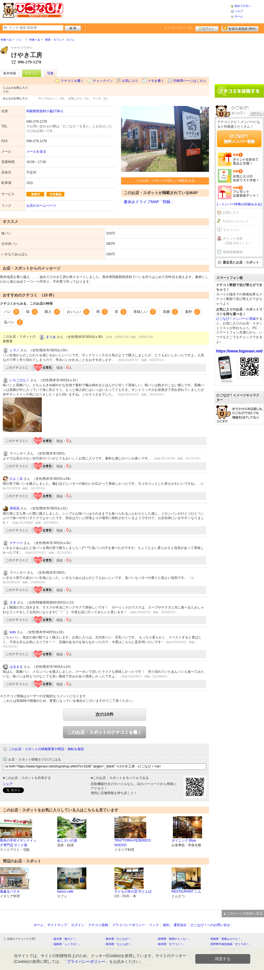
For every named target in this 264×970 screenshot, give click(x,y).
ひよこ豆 (16, 479)
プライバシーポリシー (128, 925)
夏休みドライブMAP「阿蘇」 (149, 202)
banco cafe (65, 891)
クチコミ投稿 (98, 925)
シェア (8, 784)
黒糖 (170, 312)
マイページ (231, 230)
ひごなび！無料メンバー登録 (239, 139)
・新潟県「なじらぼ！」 (118, 944)
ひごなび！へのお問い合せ (210, 925)
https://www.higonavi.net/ (239, 351)
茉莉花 (15, 508)
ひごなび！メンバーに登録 (236, 319)
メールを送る (36, 151)
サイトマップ (57, 925)
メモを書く (156, 81)
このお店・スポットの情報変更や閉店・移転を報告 (46, 749)
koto (13, 632)
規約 (166, 925)
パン (11, 312)
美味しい (144, 312)
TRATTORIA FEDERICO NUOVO (132, 843)
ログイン (207, 28)
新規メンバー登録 (239, 28)
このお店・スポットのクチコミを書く (104, 732)
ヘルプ (239, 11)
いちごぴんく (19, 380)
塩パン (13, 322)
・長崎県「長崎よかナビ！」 (225, 938)
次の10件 (104, 714)
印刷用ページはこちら (189, 81)
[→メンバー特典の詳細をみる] (239, 204)
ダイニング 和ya (184, 840)
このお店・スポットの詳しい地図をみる (165, 181)
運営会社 (180, 925)
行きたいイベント (236, 221)
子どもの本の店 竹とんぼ (133, 891)
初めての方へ (243, 5)
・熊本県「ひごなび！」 (118, 938)
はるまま (16, 667)
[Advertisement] (146, 11)
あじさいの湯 (67, 840)
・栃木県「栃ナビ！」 (64, 938)
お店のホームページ (41, 206)
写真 (50, 73)
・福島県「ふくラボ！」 (66, 944)
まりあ (51, 337)
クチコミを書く (72, 81)
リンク (154, 925)
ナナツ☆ (16, 543)
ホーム (239, 16)
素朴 (192, 312)
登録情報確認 (233, 252)
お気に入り (130, 81)
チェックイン (103, 81)
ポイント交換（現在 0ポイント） (237, 241)
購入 (52, 312)
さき (13, 602)
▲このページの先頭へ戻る (243, 913)
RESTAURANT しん (186, 891)
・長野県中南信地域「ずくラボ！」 (230, 944)
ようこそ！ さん (178, 27)
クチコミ (31, 73)
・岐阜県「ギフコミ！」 (170, 944)
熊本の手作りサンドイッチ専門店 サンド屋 (18, 843)
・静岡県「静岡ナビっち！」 (173, 938)
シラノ (15, 350)
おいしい (78, 312)
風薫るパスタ (10, 891)
